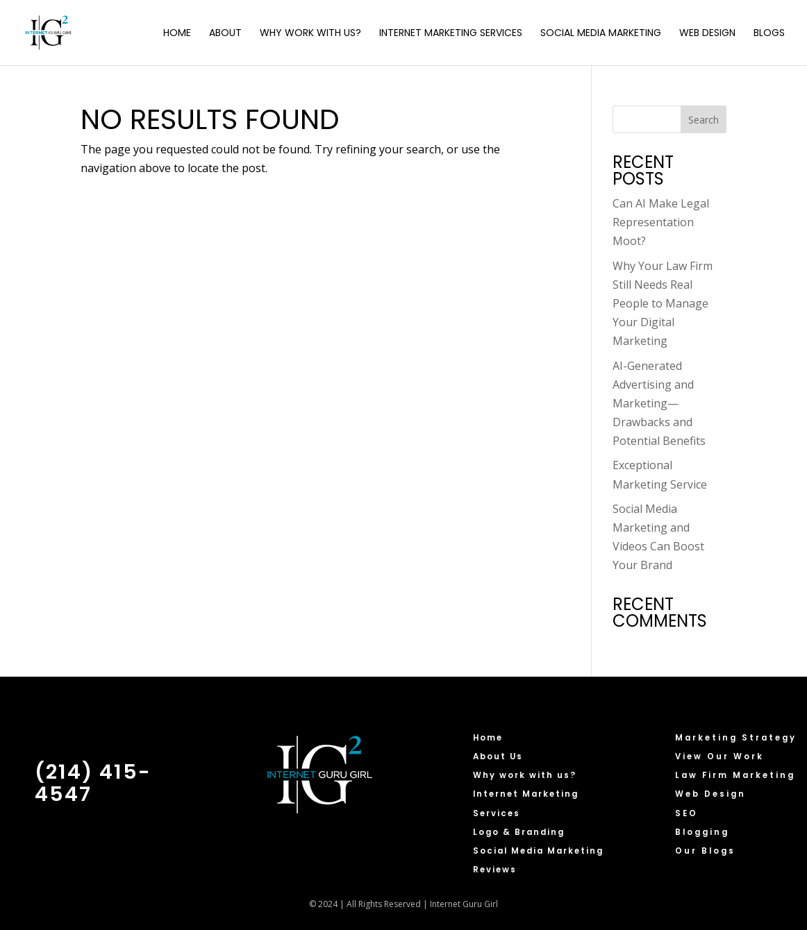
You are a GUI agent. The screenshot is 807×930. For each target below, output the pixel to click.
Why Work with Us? (310, 34)
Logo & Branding (519, 832)
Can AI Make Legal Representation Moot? (661, 222)
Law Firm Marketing (735, 775)
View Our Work (719, 756)
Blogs (769, 34)
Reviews (495, 869)
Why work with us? (524, 775)
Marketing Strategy (736, 737)
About (225, 34)
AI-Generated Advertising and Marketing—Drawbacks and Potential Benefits (659, 403)
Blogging (702, 832)
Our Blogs (705, 850)
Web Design (707, 34)
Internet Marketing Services (450, 34)
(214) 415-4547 (93, 782)
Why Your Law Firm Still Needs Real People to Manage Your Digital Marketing (663, 303)
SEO (686, 813)
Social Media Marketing (600, 34)
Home (177, 34)
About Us (498, 756)
